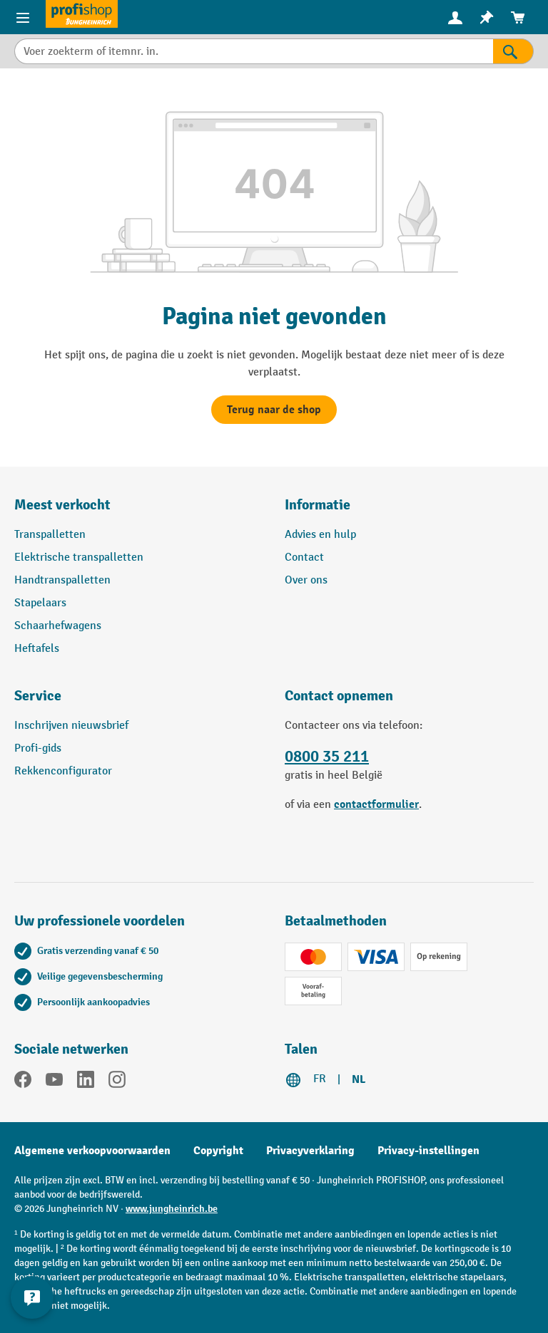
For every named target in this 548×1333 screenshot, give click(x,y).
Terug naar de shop (274, 410)
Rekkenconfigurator (63, 771)
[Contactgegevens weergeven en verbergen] (32, 1297)
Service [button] (37, 696)
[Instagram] (117, 1082)
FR (319, 1079)
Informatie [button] (317, 505)
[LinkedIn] (85, 1082)
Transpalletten (50, 534)
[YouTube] (54, 1082)
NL (358, 1079)
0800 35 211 (327, 757)
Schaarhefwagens (57, 626)
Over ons (306, 580)
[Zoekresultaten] (513, 51)
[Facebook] (22, 1082)
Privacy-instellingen (428, 1150)
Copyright (218, 1150)
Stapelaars (40, 603)
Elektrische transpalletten (78, 557)
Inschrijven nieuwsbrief (71, 725)
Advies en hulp (320, 534)
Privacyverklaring (310, 1150)
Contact (304, 557)
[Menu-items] (23, 17)
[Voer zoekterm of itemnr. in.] (253, 51)
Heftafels (36, 648)
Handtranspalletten (62, 580)
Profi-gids (37, 748)
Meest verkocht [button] (62, 505)
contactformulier (376, 804)
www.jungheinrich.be (172, 1209)
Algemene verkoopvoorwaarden (92, 1150)
